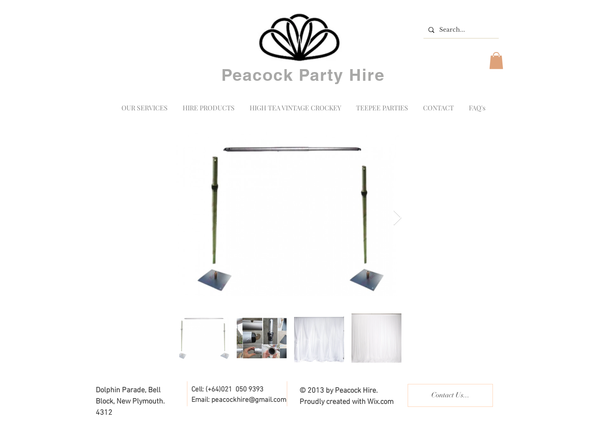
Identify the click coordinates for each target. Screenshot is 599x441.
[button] (496, 60)
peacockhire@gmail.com (248, 400)
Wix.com (380, 402)
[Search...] (460, 30)
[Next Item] (397, 218)
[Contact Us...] (450, 395)
